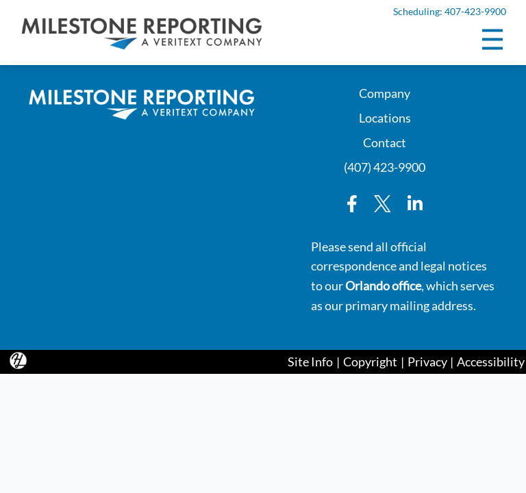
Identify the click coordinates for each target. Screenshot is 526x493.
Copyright (370, 361)
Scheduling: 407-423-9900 (449, 11)
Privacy (427, 361)
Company (384, 92)
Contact (384, 141)
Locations (385, 116)
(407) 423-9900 (384, 166)
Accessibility (491, 361)
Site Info (310, 361)
